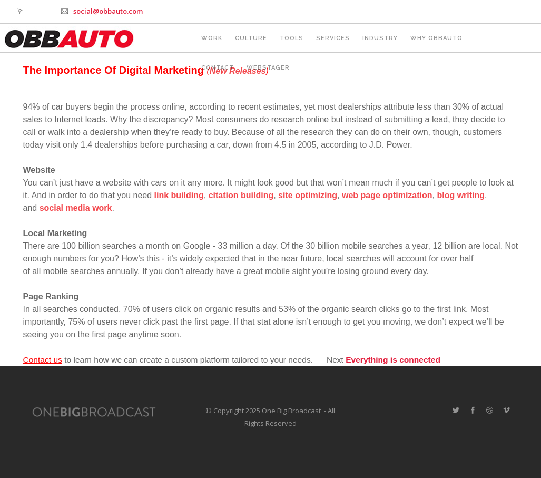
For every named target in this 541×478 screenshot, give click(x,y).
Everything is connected (393, 359)
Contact (217, 67)
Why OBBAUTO (436, 38)
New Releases (238, 70)
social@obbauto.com (108, 11)
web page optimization (387, 195)
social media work (76, 207)
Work (211, 38)
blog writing (461, 195)
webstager (268, 67)
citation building (241, 195)
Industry (380, 38)
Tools (291, 38)
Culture (251, 38)
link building (179, 195)
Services (333, 38)
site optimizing (307, 195)
